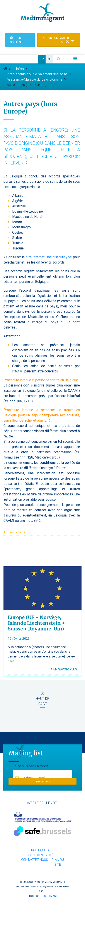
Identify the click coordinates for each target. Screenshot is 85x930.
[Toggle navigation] (75, 59)
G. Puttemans (48, 895)
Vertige (36, 886)
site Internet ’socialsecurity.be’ (49, 257)
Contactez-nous (34, 860)
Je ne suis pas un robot (30, 765)
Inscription (43, 781)
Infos (20, 69)
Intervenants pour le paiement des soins (37, 74)
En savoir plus (64, 669)
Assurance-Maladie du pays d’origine (34, 79)
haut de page (42, 700)
